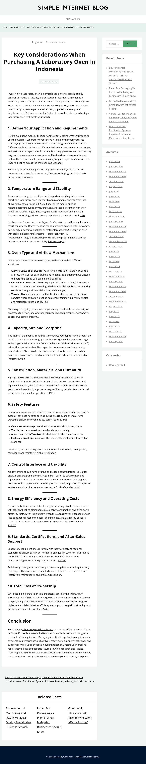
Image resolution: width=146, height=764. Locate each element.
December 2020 (117, 336)
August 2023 (115, 306)
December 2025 (117, 171)
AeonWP (96, 757)
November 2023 (117, 291)
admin (40, 42)
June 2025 (114, 196)
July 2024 (114, 251)
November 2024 (117, 231)
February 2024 (116, 276)
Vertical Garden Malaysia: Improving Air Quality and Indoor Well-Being (123, 117)
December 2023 (117, 286)
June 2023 (114, 316)
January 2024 (116, 281)
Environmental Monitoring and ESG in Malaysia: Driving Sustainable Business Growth (18, 717)
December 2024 (117, 226)
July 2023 (114, 311)
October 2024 (116, 236)
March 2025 (115, 211)
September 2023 (118, 301)
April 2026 (114, 161)
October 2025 (116, 181)
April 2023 (114, 326)
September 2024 (118, 241)
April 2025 (114, 206)
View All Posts (73, 19)
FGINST (44, 301)
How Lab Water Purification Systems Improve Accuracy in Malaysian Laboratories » (50, 681)
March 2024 (115, 271)
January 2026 (116, 166)
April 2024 (114, 266)
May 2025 (114, 201)
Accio (45, 609)
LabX (82, 215)
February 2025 (116, 216)
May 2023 (114, 321)
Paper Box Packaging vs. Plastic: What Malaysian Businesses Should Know (122, 92)
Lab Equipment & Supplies (47, 278)
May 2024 (114, 261)
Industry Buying (56, 241)
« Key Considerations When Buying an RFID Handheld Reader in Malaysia (44, 677)
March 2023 (115, 331)
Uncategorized (48, 81)
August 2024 (115, 246)
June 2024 (114, 256)
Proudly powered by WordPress (59, 757)
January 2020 (116, 341)
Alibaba (62, 560)
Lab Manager (55, 162)
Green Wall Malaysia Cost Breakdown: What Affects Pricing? (122, 104)
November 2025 (117, 176)
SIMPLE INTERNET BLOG (73, 8)
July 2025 (114, 191)
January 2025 (116, 221)
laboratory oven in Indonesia (37, 629)
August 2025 (115, 186)
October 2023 (116, 296)
